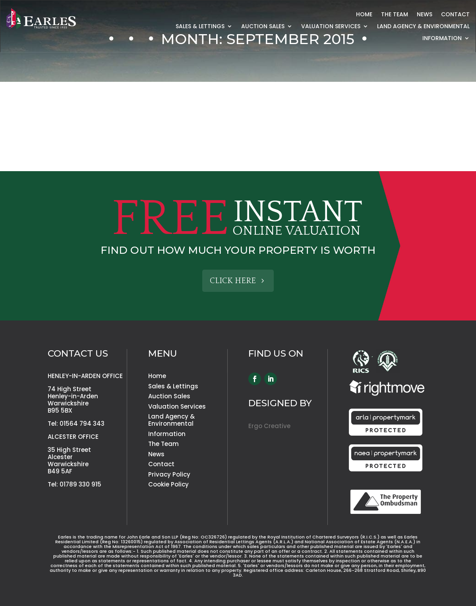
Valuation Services (330, 26)
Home (364, 15)
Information (442, 38)
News (424, 15)
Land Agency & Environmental (423, 26)
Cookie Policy (168, 484)
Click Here (233, 280)
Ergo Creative (269, 426)
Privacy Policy (169, 474)
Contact (455, 15)
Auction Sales (262, 26)
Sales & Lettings (200, 26)
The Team (394, 15)
